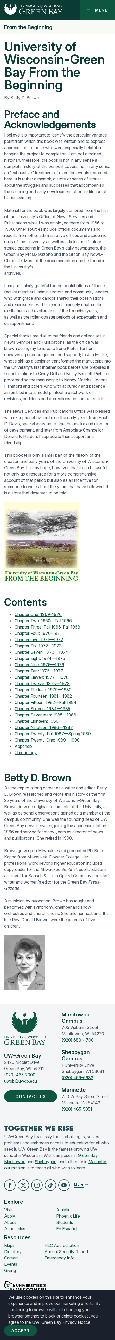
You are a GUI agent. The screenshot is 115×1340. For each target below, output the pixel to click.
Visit (8, 1209)
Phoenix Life (68, 1216)
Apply (9, 1216)
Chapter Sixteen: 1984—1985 (42, 708)
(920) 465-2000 (19, 1074)
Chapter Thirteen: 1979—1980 (43, 689)
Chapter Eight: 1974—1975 (40, 658)
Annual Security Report (66, 1251)
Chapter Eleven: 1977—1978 (42, 677)
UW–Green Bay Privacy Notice (61, 1322)
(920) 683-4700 (78, 1040)
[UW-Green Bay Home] (31, 10)
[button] (10, 1185)
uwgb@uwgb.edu (20, 1081)
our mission (14, 1168)
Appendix (24, 746)
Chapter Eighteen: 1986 (37, 721)
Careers (11, 1257)
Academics (14, 1228)
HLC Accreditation (61, 1245)
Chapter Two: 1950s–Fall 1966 (43, 620)
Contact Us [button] (31, 1096)
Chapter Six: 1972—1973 (38, 645)
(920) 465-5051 (77, 1109)
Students (64, 1222)
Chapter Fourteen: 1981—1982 (43, 696)
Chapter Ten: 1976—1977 (39, 671)
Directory (13, 1251)
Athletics (64, 1209)
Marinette (97, 1161)
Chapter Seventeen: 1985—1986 (45, 714)
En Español (66, 1228)
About (10, 1222)
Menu (97, 10)
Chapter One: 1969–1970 (38, 614)
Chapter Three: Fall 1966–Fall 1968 (47, 627)
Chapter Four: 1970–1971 (38, 633)
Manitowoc (14, 1161)
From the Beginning (28, 27)
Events (10, 1264)
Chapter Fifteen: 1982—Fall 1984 (45, 702)
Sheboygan (45, 1161)
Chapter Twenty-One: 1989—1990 (47, 740)
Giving (10, 1270)
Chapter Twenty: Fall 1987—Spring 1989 (53, 733)
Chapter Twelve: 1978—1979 (42, 683)
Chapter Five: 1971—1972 (39, 639)
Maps (9, 1245)
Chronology (26, 752)
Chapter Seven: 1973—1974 (41, 652)
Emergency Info (59, 1257)
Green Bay (88, 1155)
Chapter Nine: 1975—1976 (39, 664)
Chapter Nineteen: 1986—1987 (44, 727)
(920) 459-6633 (77, 1077)
